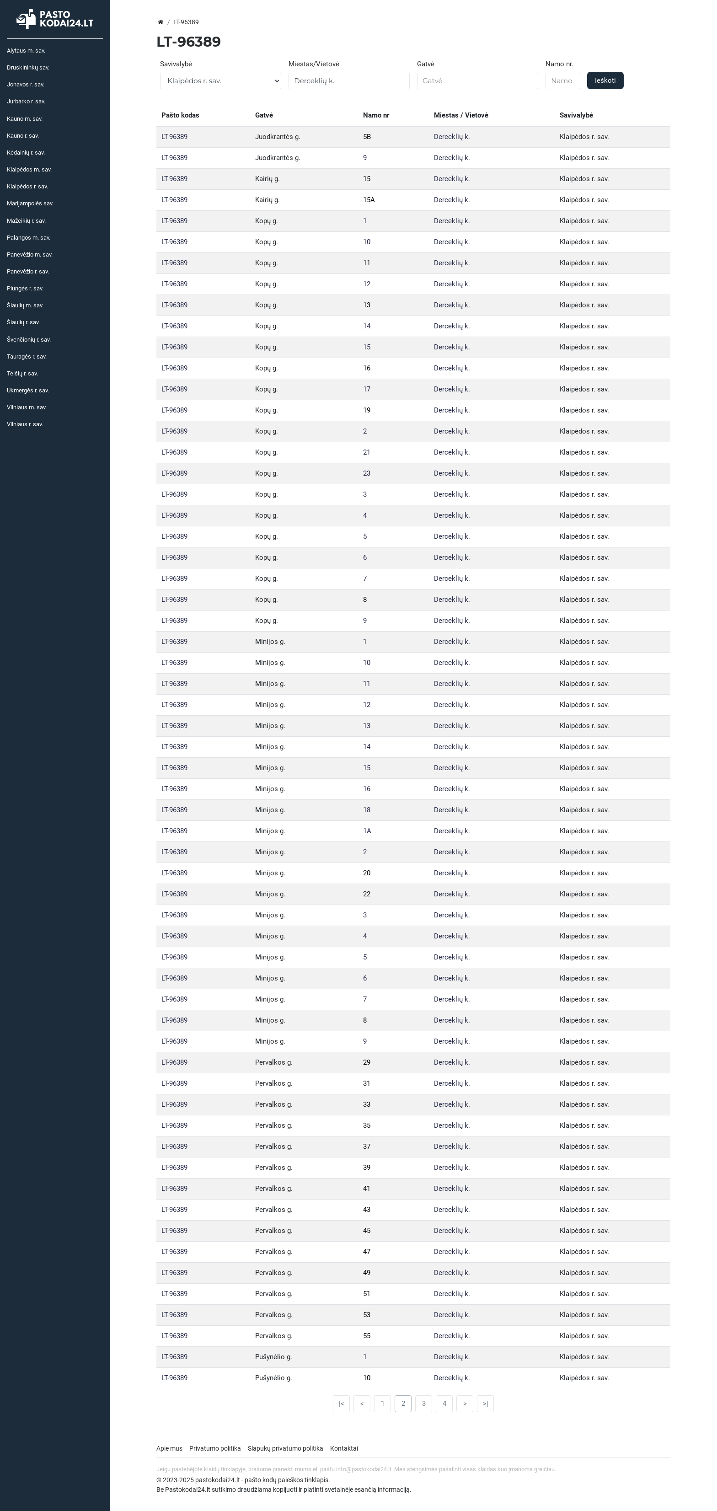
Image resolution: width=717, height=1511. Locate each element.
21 (366, 452)
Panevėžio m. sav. (30, 254)
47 (366, 1252)
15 (366, 179)
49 (366, 1273)
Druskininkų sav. (28, 67)
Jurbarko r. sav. (26, 101)
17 (366, 389)
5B (367, 137)
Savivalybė (176, 64)
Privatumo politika (215, 1448)
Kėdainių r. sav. (26, 152)
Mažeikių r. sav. (26, 220)
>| (485, 1403)
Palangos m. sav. (28, 237)
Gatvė (425, 64)
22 (366, 894)
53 (366, 1315)
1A (367, 831)
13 (366, 305)
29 (366, 1062)
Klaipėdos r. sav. (27, 186)
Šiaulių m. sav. (25, 305)
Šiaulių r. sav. (23, 322)
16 (366, 368)
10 (366, 242)
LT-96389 (174, 137)
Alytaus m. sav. (26, 50)
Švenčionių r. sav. (29, 339)
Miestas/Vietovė (314, 64)
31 (366, 1083)
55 (366, 1336)
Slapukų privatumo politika (285, 1448)
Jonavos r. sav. (25, 84)
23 (366, 473)
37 (366, 1146)
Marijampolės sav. (30, 203)
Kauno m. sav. (25, 118)
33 (366, 1104)
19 (366, 410)
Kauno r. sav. (23, 135)
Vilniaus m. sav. (27, 407)
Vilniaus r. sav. (25, 424)
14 (366, 326)
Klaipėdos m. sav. (29, 169)
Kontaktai (344, 1448)
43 (366, 1210)
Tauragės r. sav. (27, 356)
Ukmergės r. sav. (28, 390)
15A (369, 200)
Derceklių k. (452, 137)
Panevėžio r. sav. (28, 271)
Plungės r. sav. (25, 288)
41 (366, 1188)
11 (366, 263)
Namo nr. (559, 64)
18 (366, 810)
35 (366, 1125)
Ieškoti (605, 80)
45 (366, 1231)
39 (366, 1167)
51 (366, 1294)
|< (341, 1403)
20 (366, 873)
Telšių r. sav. (22, 373)
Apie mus (169, 1448)
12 (366, 284)
